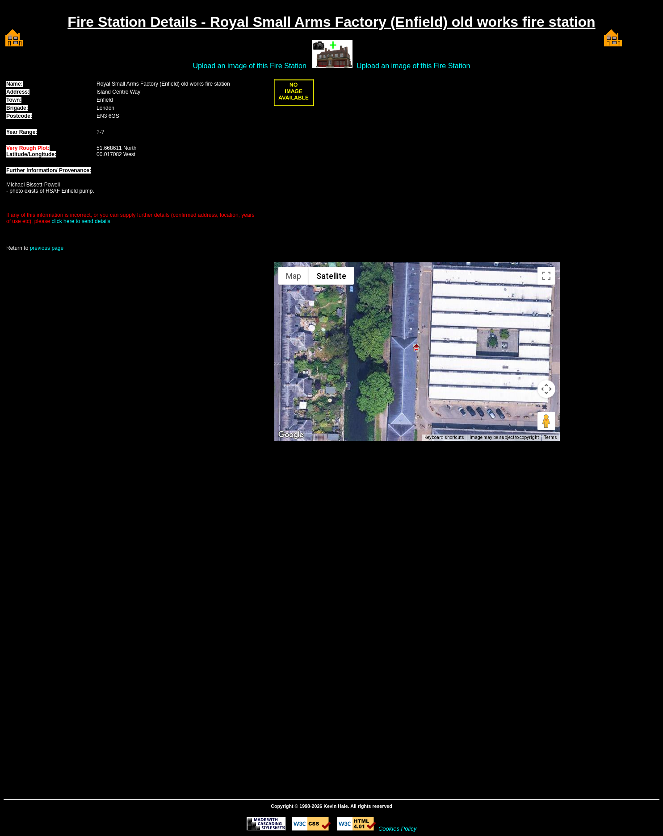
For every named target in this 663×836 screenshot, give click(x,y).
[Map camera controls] (546, 389)
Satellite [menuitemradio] (331, 276)
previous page (46, 248)
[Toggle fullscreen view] (546, 276)
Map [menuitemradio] (293, 276)
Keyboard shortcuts (444, 437)
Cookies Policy (397, 828)
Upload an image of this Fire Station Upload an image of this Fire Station (331, 66)
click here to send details (80, 221)
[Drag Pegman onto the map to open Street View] (546, 421)
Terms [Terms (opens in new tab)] (550, 437)
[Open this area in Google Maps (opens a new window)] (291, 435)
